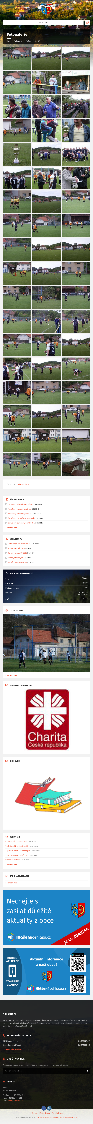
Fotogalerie (19, 41)
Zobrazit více (11, 527)
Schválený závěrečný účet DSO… (21, 523)
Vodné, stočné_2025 (16, 557)
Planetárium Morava (13, 860)
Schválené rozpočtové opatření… (21, 518)
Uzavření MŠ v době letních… (17, 841)
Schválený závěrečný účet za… (20, 513)
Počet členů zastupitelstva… (19, 509)
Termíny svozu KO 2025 (17, 562)
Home (9, 41)
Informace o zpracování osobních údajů (50, 1117)
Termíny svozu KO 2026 (17, 553)
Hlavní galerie (23, 484)
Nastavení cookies (71, 1117)
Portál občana (57, 1113)
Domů (34, 1113)
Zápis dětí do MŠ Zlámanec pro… (18, 850)
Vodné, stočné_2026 (16, 548)
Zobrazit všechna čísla (12, 1049)
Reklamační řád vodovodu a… (20, 543)
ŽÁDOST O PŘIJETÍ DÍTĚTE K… (17, 855)
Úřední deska (44, 1113)
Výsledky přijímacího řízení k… (17, 846)
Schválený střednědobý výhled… (21, 504)
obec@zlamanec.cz (16, 1100)
